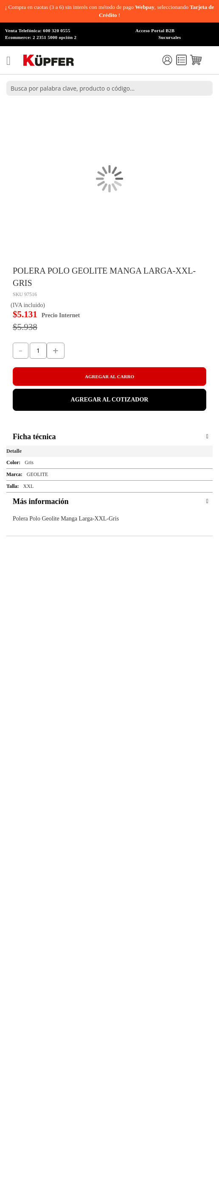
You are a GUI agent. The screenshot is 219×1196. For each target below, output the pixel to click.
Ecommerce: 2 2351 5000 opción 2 (40, 37)
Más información (40, 501)
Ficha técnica (34, 436)
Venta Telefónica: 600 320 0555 (37, 30)
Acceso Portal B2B (154, 30)
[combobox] (109, 88)
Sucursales (169, 37)
